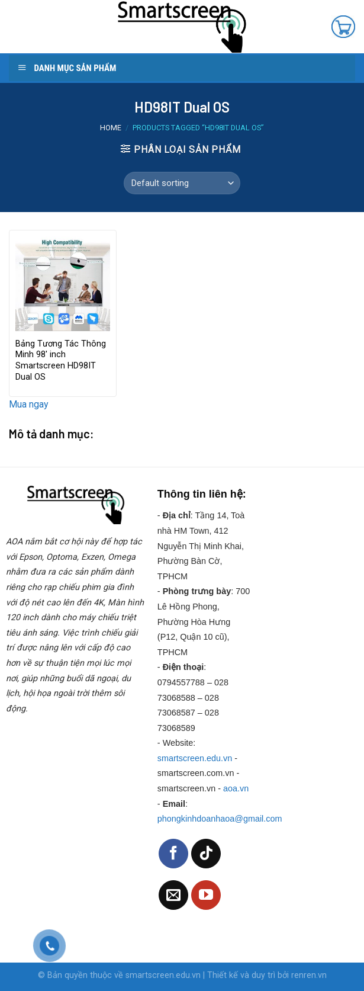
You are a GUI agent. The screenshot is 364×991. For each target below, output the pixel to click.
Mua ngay (29, 404)
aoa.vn (236, 788)
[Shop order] (182, 183)
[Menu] (20, 26)
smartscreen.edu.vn (194, 758)
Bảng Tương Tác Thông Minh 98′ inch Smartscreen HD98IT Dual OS (60, 360)
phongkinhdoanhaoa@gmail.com (219, 818)
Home (110, 127)
